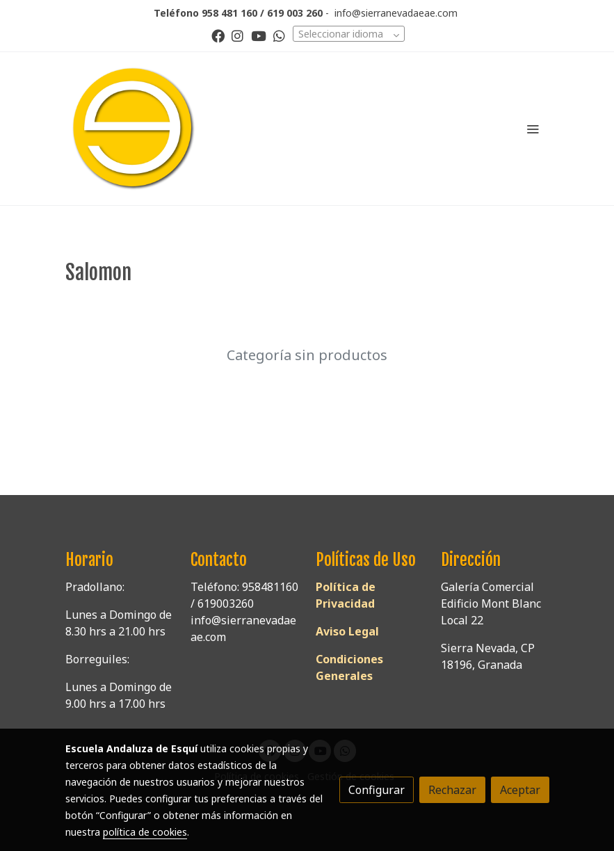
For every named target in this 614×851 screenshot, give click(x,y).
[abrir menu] (533, 129)
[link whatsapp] (279, 35)
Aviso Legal (347, 631)
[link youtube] (258, 35)
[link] (133, 128)
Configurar (376, 789)
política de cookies (145, 831)
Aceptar (520, 789)
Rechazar (452, 789)
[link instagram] (237, 35)
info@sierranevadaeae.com (396, 12)
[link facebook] (218, 35)
